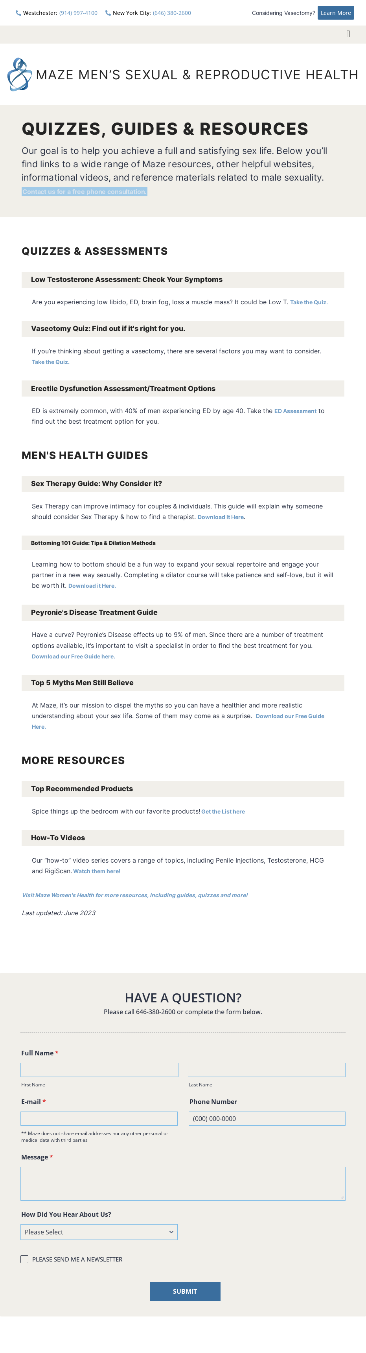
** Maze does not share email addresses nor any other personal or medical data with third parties (94, 1137)
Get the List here (226, 811)
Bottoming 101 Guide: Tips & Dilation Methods (110, 542)
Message (37, 1157)
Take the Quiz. (312, 300)
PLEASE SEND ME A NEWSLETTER (77, 1259)
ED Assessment (299, 409)
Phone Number (213, 1102)
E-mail (33, 1102)
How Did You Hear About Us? (66, 1214)
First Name (33, 1085)
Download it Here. (96, 586)
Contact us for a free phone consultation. (113, 189)
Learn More (336, 12)
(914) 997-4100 (56, 12)
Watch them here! (101, 871)
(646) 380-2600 (148, 12)
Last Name (200, 1085)
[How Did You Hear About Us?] (99, 1232)
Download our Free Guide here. (80, 656)
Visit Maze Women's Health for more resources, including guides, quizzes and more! (151, 895)
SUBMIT (185, 1291)
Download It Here (224, 515)
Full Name (40, 1053)
